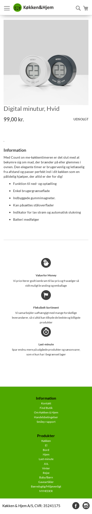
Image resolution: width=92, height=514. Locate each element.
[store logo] (33, 7)
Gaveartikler (46, 482)
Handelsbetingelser (46, 417)
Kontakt (46, 403)
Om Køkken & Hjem (46, 412)
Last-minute (46, 459)
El (46, 445)
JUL (46, 464)
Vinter (46, 468)
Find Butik (46, 408)
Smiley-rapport (46, 421)
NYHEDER (46, 491)
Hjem (46, 454)
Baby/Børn (46, 477)
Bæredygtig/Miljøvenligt (46, 486)
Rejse (46, 473)
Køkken (46, 441)
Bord (46, 450)
